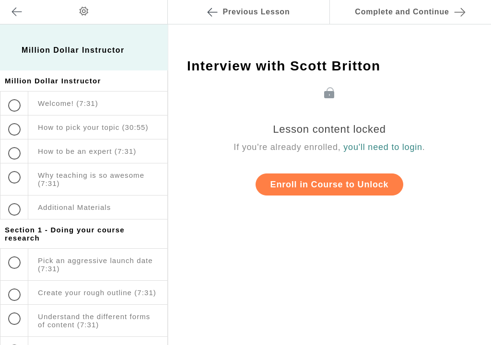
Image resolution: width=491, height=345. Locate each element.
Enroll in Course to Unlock (329, 184)
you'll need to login (382, 147)
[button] (150, 5)
